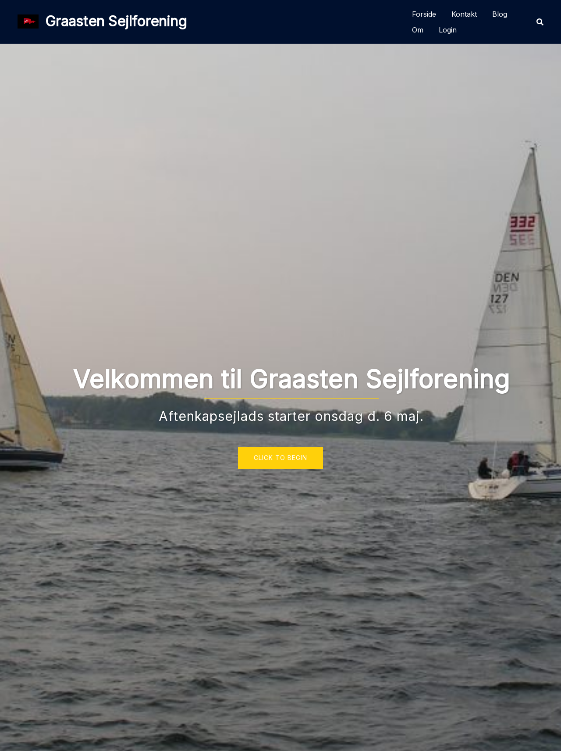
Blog (499, 14)
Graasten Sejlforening (116, 21)
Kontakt (464, 14)
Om (417, 29)
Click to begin (280, 457)
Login (448, 29)
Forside (424, 14)
